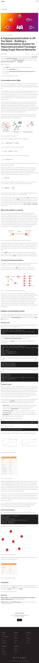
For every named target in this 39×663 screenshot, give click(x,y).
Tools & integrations (5, 636)
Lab (2, 638)
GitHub (18, 199)
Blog (27, 636)
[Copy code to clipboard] (37, 330)
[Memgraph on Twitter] (18, 657)
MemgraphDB (6, 414)
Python (3, 650)
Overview (15, 634)
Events (27, 640)
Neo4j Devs (4, 654)
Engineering (9, 35)
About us (15, 648)
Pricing (15, 636)
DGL (28, 197)
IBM (17, 267)
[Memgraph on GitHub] (16, 657)
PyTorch (25, 204)
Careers (15, 650)
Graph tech (3, 35)
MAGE (6, 252)
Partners (15, 638)
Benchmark (4, 642)
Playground (28, 642)
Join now (19, 620)
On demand (28, 638)
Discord (9, 588)
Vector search (4, 640)
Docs (3, 648)
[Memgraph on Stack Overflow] (20, 657)
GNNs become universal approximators (13, 338)
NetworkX (3, 652)
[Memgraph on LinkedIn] (25, 657)
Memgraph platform (16, 317)
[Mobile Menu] (37, 1)
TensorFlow (34, 204)
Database (3, 634)
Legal (15, 642)
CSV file (12, 341)
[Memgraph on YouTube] (22, 657)
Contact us (16, 652)
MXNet (29, 204)
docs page (12, 400)
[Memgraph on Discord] (13, 657)
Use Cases (28, 634)
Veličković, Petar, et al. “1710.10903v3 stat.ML (11, 602)
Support (15, 640)
